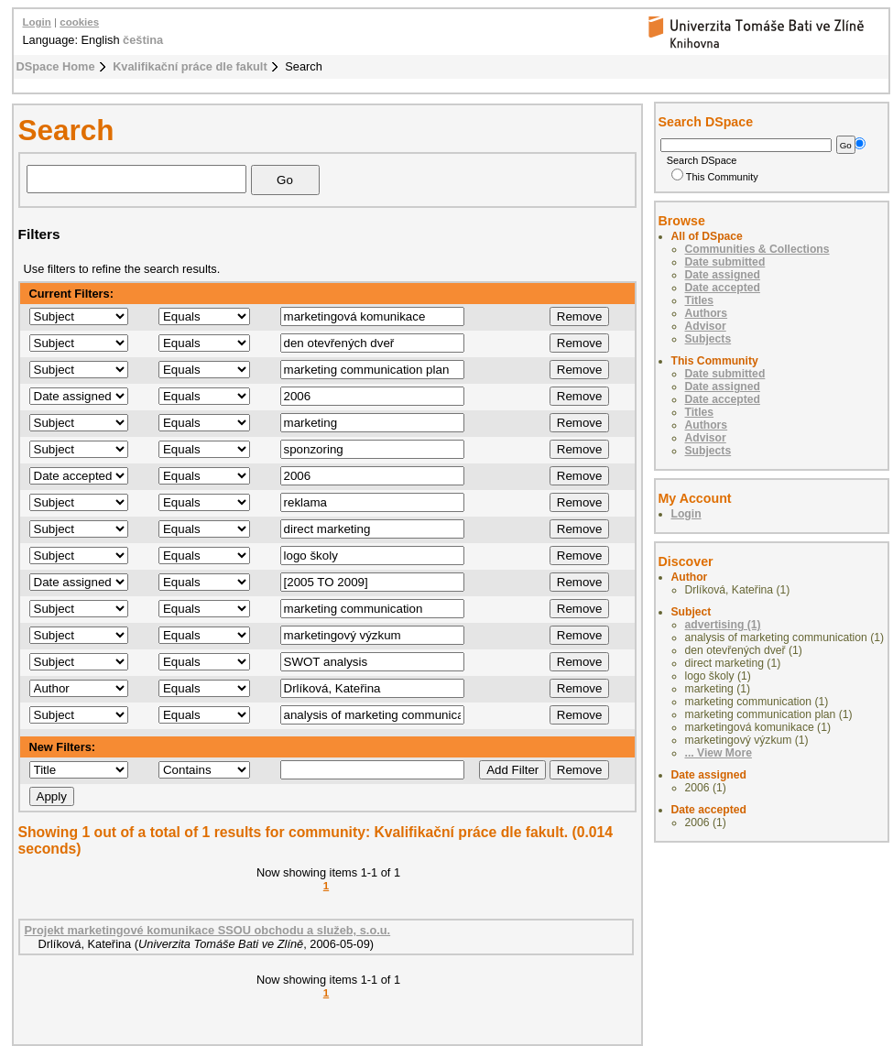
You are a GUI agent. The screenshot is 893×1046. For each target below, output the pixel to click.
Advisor (705, 326)
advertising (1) (723, 624)
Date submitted (725, 262)
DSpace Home (55, 66)
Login (37, 21)
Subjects (708, 338)
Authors (706, 313)
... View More (718, 752)
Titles (699, 300)
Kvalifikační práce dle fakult (190, 66)
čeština (143, 40)
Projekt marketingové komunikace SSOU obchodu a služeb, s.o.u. (208, 930)
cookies (79, 21)
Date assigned (722, 274)
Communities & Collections (757, 249)
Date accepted (722, 287)
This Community (714, 176)
